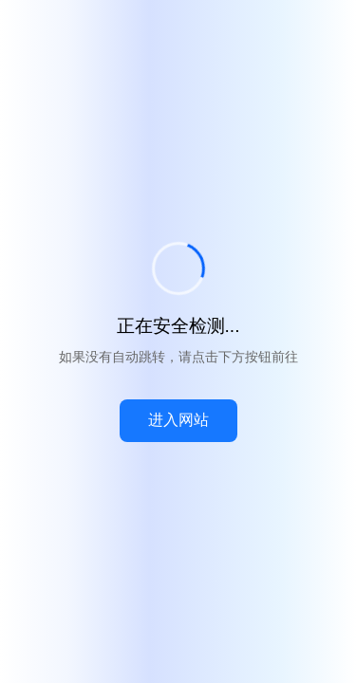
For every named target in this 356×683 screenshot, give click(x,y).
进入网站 (178, 420)
